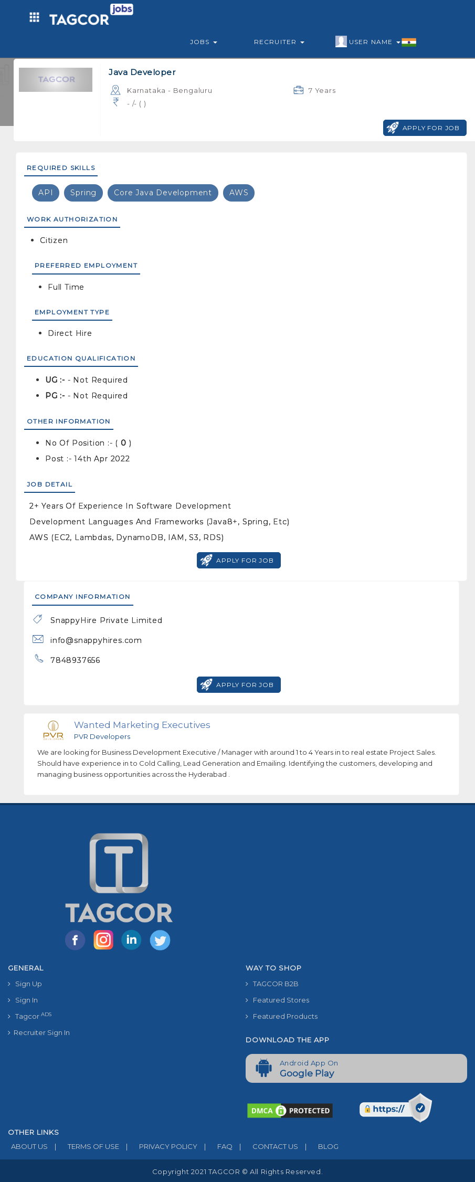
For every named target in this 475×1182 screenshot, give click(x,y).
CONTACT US (265, 1146)
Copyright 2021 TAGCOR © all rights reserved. (237, 1171)
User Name (376, 42)
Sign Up (25, 983)
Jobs (203, 42)
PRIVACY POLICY (158, 1146)
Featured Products (282, 1016)
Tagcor (29, 1015)
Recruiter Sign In (39, 1032)
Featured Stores (277, 1000)
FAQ (215, 1146)
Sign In (23, 1000)
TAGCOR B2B (272, 983)
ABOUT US (28, 1146)
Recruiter (279, 42)
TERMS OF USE (83, 1146)
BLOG (318, 1146)
